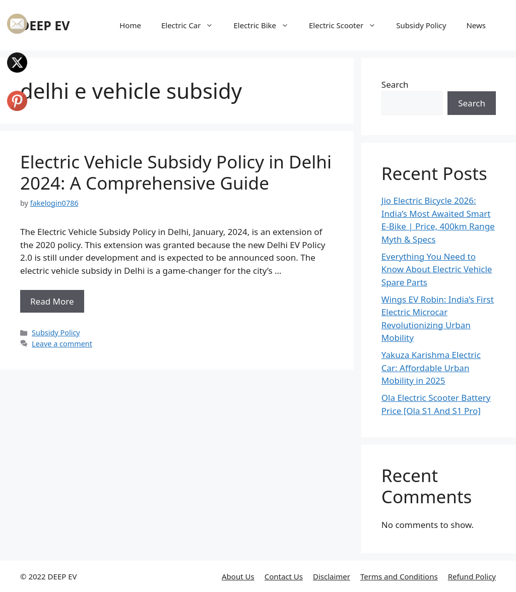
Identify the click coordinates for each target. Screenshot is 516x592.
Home (130, 25)
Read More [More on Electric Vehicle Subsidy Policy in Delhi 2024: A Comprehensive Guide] (52, 301)
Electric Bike (266, 25)
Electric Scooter (347, 25)
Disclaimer (331, 576)
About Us (238, 576)
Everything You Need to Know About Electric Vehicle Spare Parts (436, 269)
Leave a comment (62, 343)
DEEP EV (45, 25)
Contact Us (284, 576)
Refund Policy (472, 576)
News (476, 25)
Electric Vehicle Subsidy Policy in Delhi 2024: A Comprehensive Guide (176, 172)
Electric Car (192, 25)
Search (395, 84)
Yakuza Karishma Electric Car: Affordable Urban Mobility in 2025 (431, 367)
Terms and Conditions (399, 576)
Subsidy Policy (421, 25)
